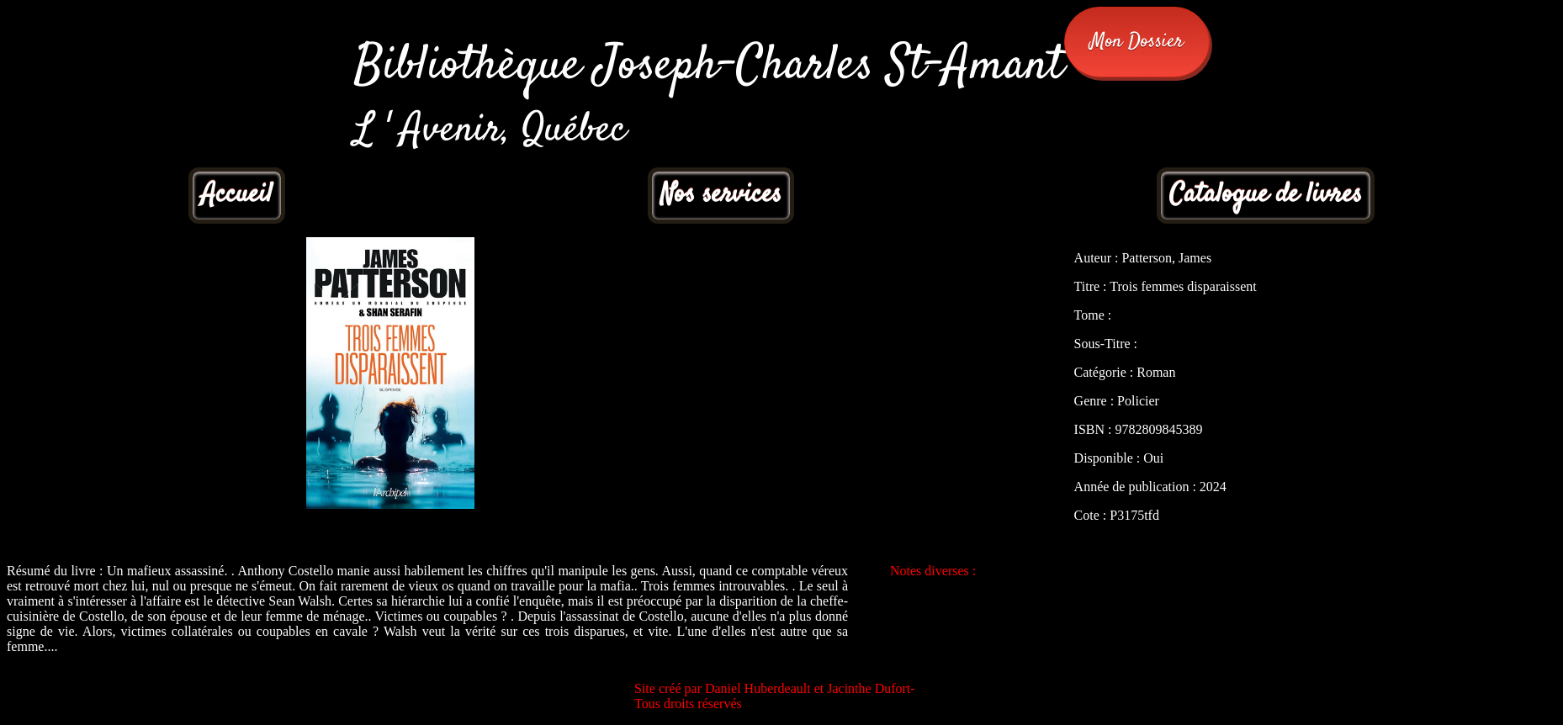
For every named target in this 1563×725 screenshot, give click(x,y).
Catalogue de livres (1265, 195)
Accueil (237, 195)
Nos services (721, 195)
